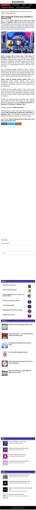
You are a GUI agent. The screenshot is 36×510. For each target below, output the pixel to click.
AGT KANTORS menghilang (8, 305)
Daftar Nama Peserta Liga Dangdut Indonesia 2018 (20, 324)
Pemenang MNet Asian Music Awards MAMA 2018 (19, 481)
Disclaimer (19, 507)
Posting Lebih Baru (5, 243)
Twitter (11, 123)
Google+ (18, 123)
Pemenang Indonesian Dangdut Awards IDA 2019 (19, 475)
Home (2, 11)
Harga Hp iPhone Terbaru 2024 (9, 285)
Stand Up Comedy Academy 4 (23, 7)
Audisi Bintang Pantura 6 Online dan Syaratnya (12, 310)
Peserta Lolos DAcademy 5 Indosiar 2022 (11, 300)
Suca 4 (7, 11)
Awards (24, 4)
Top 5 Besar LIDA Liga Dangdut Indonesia (18, 352)
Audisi (30, 4)
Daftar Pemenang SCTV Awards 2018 (16, 494)
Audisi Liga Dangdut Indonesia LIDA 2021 (17, 454)
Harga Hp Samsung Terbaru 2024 (9, 289)
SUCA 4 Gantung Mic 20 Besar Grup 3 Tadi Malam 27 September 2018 (17, 17)
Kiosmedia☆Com (5, 4)
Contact (23, 507)
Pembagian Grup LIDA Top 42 (9, 314)
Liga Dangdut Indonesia (7, 7)
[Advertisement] (17, 182)
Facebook (4, 123)
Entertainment (16, 4)
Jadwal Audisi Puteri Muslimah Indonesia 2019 (18, 461)
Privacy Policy (14, 507)
